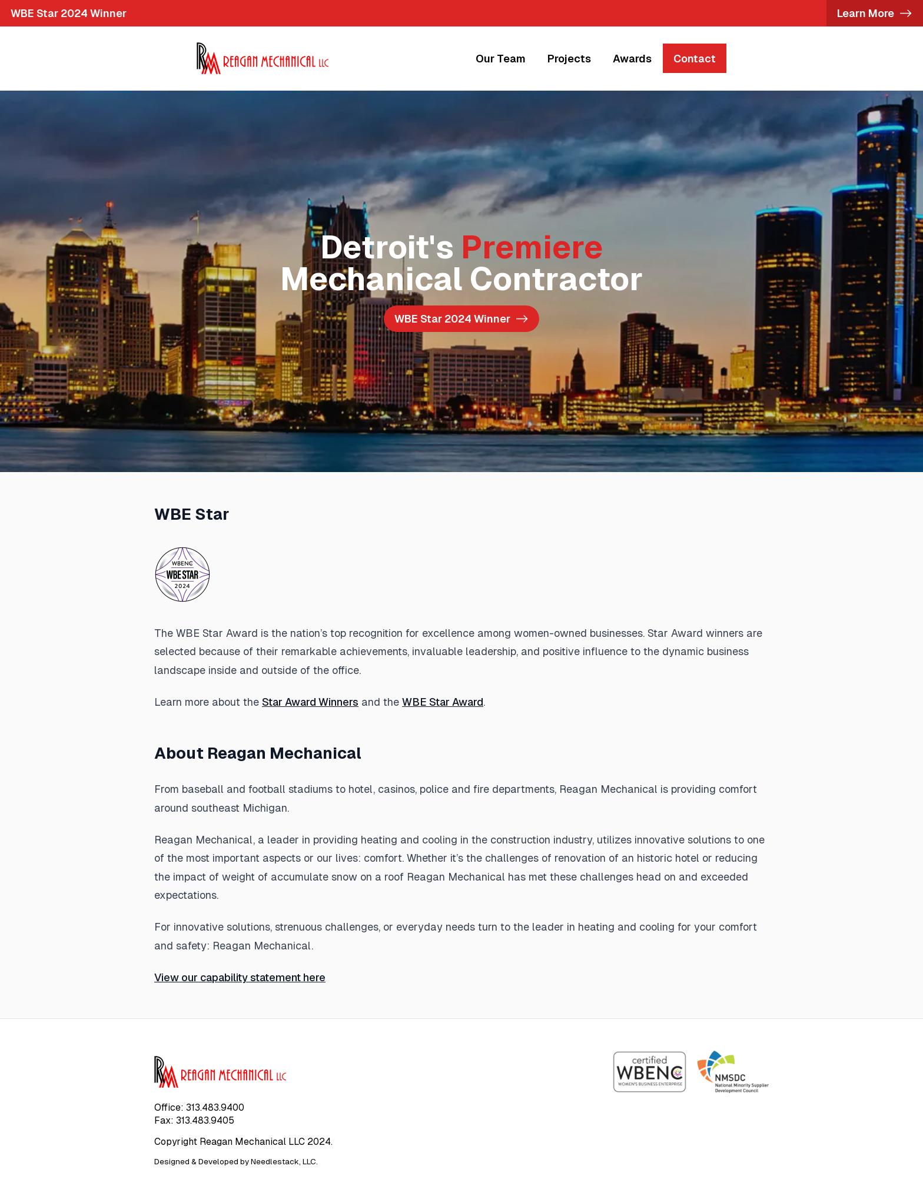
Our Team (501, 58)
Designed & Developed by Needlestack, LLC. (236, 1161)
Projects (569, 58)
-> (461, 319)
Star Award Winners (310, 702)
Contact (694, 58)
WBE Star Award (442, 702)
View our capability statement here (240, 977)
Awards (632, 58)
